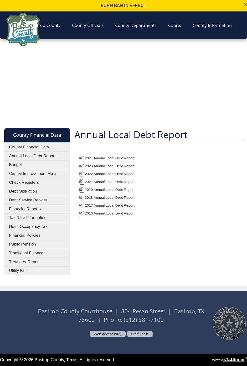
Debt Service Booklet (28, 200)
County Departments (137, 25)
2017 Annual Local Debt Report (109, 205)
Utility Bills (18, 270)
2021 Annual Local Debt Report (109, 182)
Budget (15, 164)
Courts (176, 25)
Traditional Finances (27, 253)
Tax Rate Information (27, 217)
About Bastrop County (39, 25)
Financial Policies (24, 235)
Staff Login (139, 334)
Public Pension (22, 244)
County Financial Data (29, 147)
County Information (214, 25)
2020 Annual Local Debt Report (109, 190)
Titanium (234, 359)
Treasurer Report (24, 262)
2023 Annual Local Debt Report (109, 166)
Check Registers (24, 182)
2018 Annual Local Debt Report (109, 197)
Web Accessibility (108, 334)
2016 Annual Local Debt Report (109, 213)
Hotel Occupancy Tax (28, 226)
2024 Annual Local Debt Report (109, 158)
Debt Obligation (23, 191)
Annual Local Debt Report (32, 156)
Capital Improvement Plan (32, 173)
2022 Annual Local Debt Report (109, 174)
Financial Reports (25, 209)
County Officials (89, 25)
